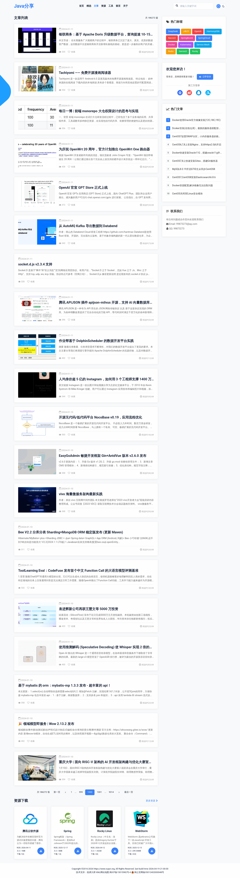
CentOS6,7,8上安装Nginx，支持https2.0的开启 (196, 144)
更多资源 (152, 800)
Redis (171, 51)
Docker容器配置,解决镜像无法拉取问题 (192, 185)
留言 (118, 6)
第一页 (57, 792)
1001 (99, 792)
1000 (89, 792)
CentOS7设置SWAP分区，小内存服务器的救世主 (196, 136)
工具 (110, 6)
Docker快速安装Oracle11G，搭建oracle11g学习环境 (196, 153)
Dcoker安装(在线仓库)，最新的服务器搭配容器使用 (196, 128)
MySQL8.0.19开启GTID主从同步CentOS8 (193, 169)
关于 (125, 6)
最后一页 (128, 792)
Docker (171, 44)
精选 (88, 6)
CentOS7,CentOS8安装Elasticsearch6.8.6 (194, 177)
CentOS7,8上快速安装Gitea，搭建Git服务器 (195, 161)
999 (81, 792)
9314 (111, 792)
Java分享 (24, 6)
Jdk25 (186, 31)
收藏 (71, 52)
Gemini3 (183, 51)
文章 (96, 6)
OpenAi (197, 31)
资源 (103, 6)
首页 (81, 6)
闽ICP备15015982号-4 (120, 872)
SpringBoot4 (187, 38)
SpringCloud (204, 38)
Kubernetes (185, 44)
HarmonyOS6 (213, 31)
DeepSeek (173, 31)
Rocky (195, 51)
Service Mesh (203, 44)
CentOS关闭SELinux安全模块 (187, 193)
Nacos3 (172, 38)
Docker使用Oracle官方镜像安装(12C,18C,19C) (196, 120)
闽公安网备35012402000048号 (147, 872)
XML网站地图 (102, 872)
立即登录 (205, 76)
